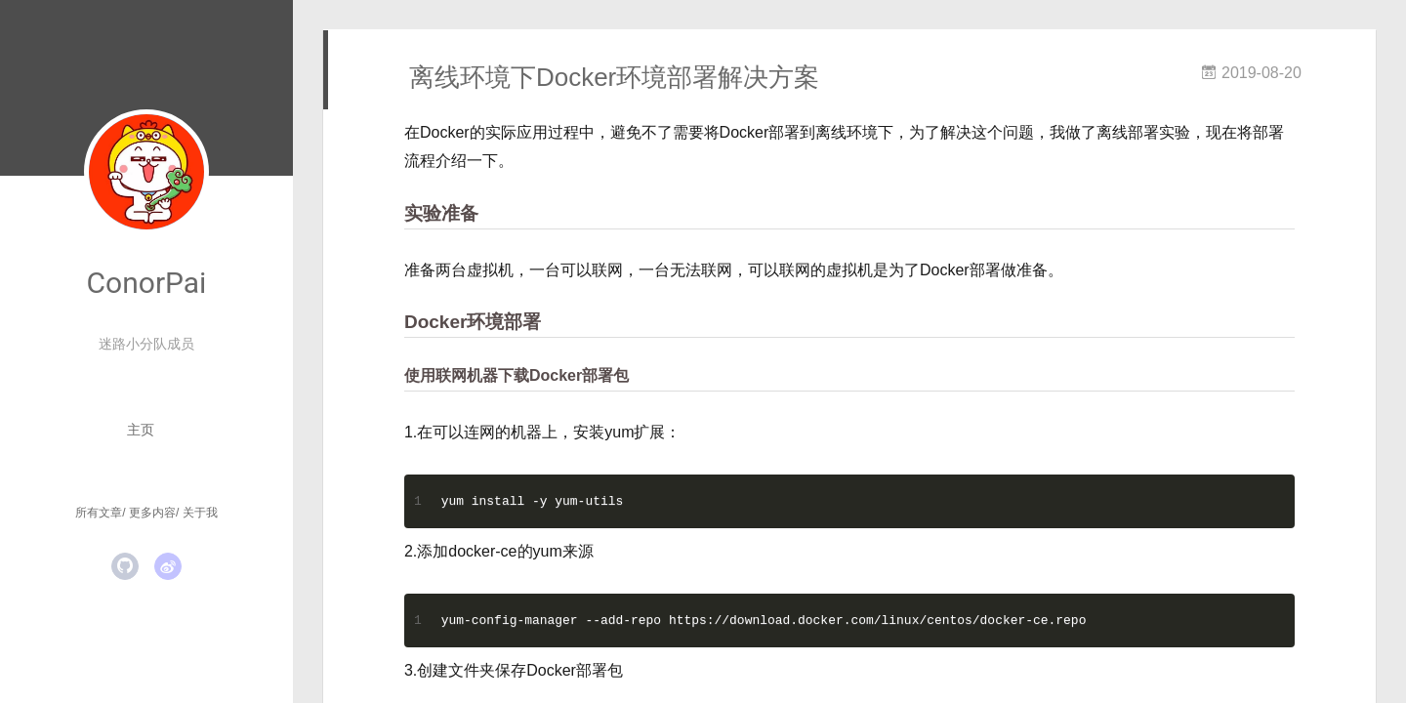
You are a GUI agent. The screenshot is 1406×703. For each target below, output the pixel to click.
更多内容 (152, 512)
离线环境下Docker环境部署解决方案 (614, 77)
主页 (140, 429)
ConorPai (147, 283)
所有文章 (98, 512)
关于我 (200, 512)
